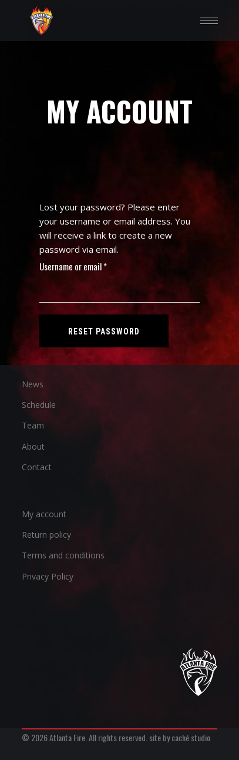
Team (33, 425)
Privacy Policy (47, 576)
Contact (37, 467)
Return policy (46, 534)
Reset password (104, 331)
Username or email (88, 266)
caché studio (190, 737)
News (32, 384)
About (33, 446)
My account (44, 514)
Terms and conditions (63, 555)
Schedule (39, 404)
